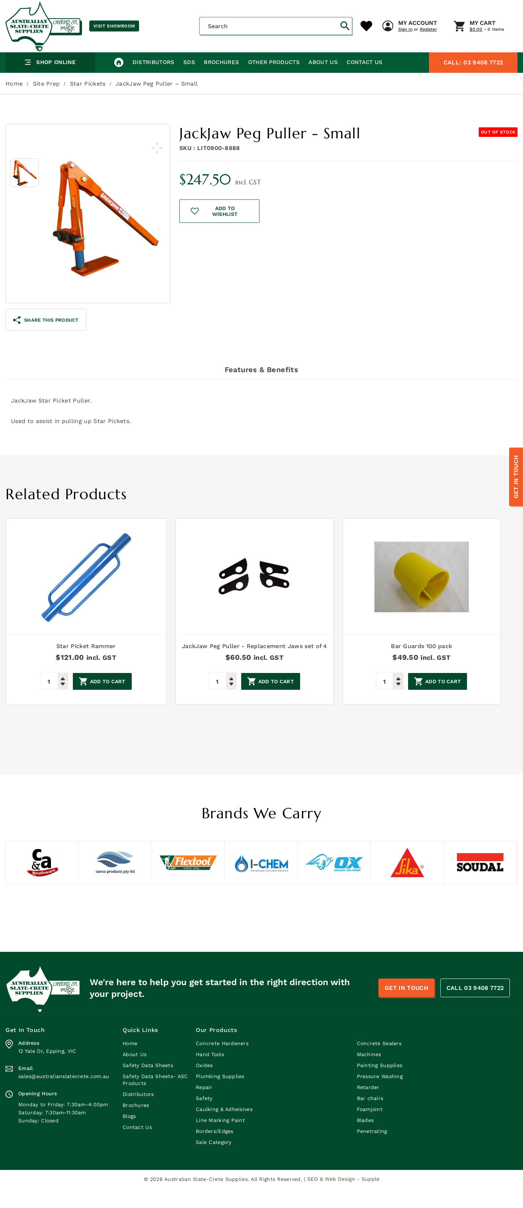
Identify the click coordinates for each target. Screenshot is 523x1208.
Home (14, 103)
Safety (204, 1118)
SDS (189, 82)
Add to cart (106, 701)
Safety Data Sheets (148, 1085)
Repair (204, 1107)
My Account (284, 58)
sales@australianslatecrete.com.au (63, 1096)
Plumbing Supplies (220, 1096)
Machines (369, 1074)
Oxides (204, 1085)
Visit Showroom (114, 26)
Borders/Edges (215, 1151)
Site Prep (46, 103)
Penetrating (372, 1151)
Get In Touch (515, 477)
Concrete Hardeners (222, 1063)
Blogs (129, 1136)
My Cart (349, 58)
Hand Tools (210, 1074)
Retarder (368, 1107)
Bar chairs (370, 1118)
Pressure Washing (380, 1096)
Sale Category (214, 1162)
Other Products (273, 82)
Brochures (221, 82)
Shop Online (50, 82)
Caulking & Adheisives (224, 1129)
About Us (322, 82)
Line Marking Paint (220, 1140)
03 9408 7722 (473, 82)
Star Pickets (88, 103)
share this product (45, 340)
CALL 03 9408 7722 (475, 1007)
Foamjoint (370, 1129)
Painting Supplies (380, 1085)
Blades (365, 1140)
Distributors (153, 82)
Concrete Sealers (379, 1063)
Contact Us (364, 82)
